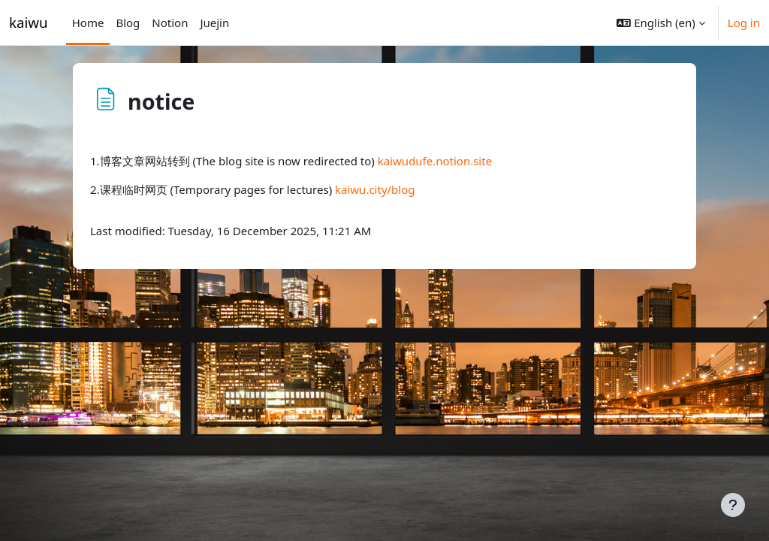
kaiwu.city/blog (375, 189)
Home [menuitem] (88, 22)
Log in (744, 22)
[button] (660, 22)
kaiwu (28, 22)
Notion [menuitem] (170, 22)
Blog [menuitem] (128, 22)
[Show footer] (733, 505)
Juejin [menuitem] (214, 22)
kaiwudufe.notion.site (435, 160)
